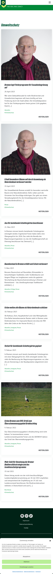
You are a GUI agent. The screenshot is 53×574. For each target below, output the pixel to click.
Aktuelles (7, 107)
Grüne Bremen (13, 4)
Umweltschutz (9, 110)
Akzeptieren (26, 556)
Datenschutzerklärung (17, 571)
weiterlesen (43, 114)
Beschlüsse (8, 487)
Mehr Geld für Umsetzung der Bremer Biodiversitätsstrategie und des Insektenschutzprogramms (19, 461)
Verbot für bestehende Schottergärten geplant (23, 343)
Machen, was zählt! (15, 6)
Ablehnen (26, 562)
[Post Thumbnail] (26, 52)
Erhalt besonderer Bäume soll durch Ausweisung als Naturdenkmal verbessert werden (25, 177)
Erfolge (13, 286)
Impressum (38, 571)
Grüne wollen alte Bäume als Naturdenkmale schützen (26, 304)
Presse (6, 202)
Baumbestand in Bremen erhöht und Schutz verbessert (26, 261)
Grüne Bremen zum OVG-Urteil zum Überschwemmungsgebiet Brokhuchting (21, 419)
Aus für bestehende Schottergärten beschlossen (24, 220)
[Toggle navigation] (50, 13)
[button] (50, 540)
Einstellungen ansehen (26, 567)
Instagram (14, 325)
